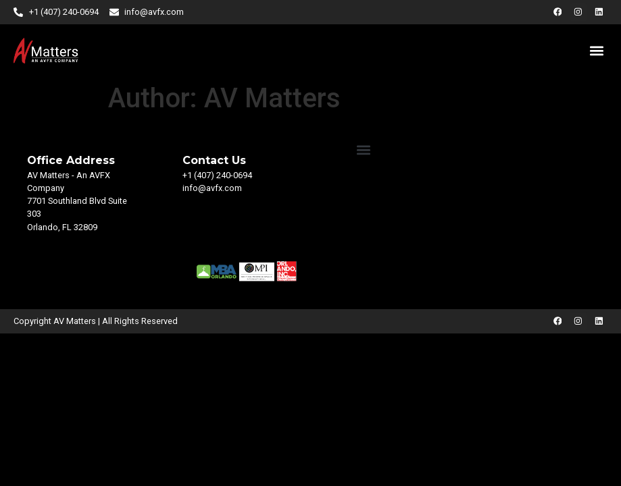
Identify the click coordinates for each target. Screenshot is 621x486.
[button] (596, 50)
